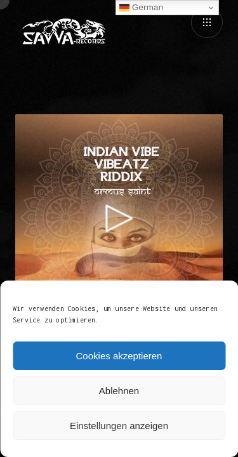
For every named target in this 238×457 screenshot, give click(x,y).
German (141, 8)
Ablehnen (119, 390)
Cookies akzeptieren (119, 355)
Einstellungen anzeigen (119, 425)
